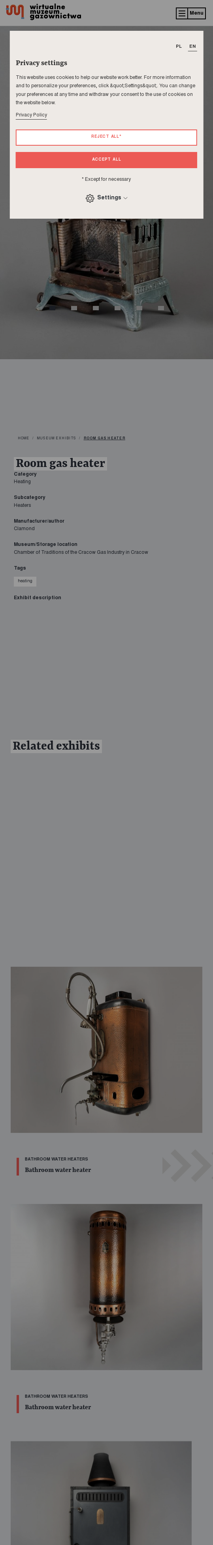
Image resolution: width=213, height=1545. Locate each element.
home (24, 438)
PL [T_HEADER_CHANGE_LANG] (179, 47)
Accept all (106, 160)
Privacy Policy (31, 115)
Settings (106, 198)
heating (25, 581)
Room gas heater (104, 438)
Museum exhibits (56, 438)
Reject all (106, 137)
